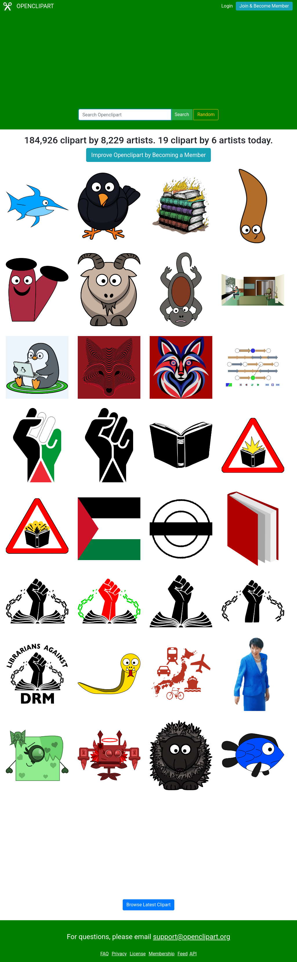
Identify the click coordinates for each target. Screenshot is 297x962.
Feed (183, 953)
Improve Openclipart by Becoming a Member (148, 154)
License (138, 953)
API (193, 953)
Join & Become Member (264, 6)
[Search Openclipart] (125, 114)
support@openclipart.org (191, 937)
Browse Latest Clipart (148, 904)
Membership (161, 953)
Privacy (119, 953)
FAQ (104, 953)
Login (227, 6)
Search (182, 114)
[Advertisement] (148, 61)
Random (206, 114)
